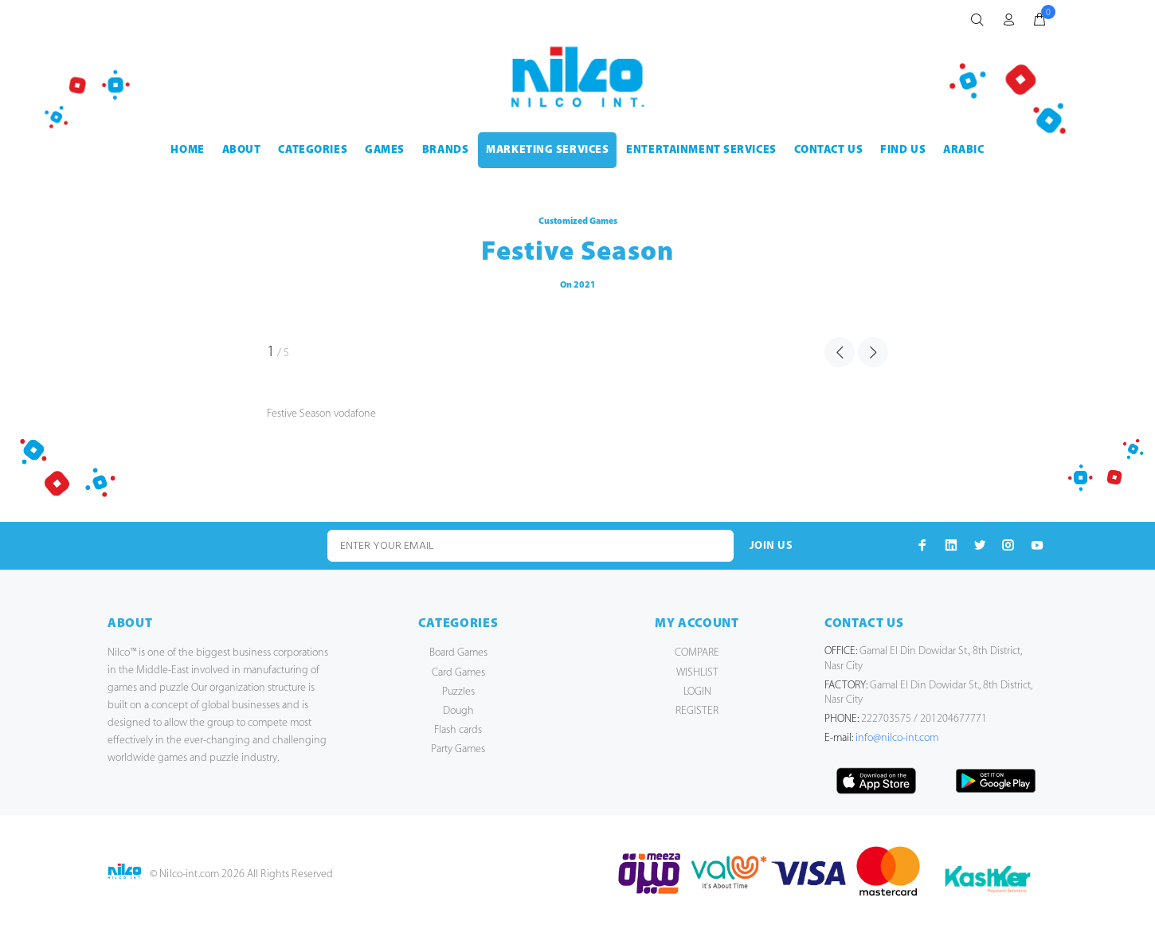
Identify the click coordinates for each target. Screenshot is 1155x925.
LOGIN (697, 692)
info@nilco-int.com (896, 738)
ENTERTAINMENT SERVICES (701, 150)
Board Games (458, 653)
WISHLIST (697, 673)
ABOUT (241, 150)
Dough (458, 711)
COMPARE (697, 653)
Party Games (458, 749)
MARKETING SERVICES (547, 150)
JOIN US (771, 546)
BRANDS (445, 150)
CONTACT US (828, 150)
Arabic (963, 150)
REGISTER (696, 711)
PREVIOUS (839, 352)
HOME (187, 150)
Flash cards (458, 730)
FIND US (903, 150)
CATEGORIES (312, 150)
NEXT (873, 352)
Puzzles (458, 692)
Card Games (458, 673)
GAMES (385, 150)
